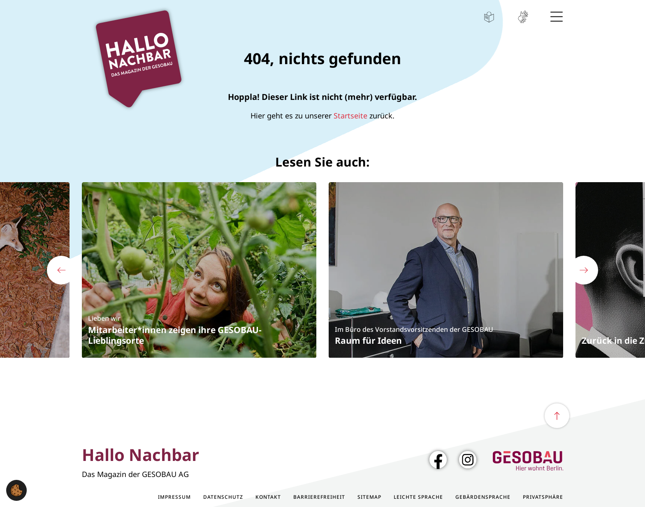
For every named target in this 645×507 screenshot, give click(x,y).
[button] (16, 489)
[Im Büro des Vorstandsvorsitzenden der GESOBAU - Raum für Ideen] (446, 270)
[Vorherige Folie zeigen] (61, 270)
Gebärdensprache (523, 17)
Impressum (174, 497)
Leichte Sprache (489, 17)
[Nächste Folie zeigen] (583, 270)
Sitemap (369, 497)
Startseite (350, 115)
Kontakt (268, 497)
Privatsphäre (543, 497)
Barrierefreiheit (319, 497)
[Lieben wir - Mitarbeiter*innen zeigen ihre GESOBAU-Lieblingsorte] (199, 270)
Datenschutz (223, 497)
